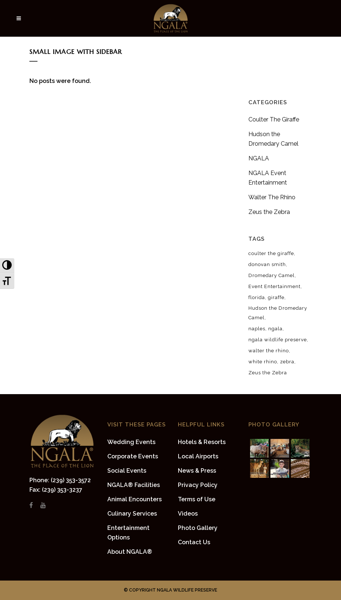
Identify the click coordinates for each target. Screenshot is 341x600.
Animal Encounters (134, 499)
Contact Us (194, 542)
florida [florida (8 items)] (256, 297)
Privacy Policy (198, 484)
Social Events (126, 470)
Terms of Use (196, 499)
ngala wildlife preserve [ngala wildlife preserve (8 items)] (277, 339)
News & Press (197, 470)
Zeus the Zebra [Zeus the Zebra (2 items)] (267, 372)
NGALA (258, 158)
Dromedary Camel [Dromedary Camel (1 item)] (271, 275)
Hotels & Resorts (202, 442)
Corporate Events (132, 456)
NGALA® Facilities (133, 484)
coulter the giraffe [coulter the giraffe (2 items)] (271, 253)
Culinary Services (132, 513)
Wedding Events (131, 442)
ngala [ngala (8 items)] (275, 328)
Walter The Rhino (271, 197)
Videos (188, 513)
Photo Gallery (198, 527)
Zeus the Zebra (269, 211)
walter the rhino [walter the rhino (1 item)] (268, 350)
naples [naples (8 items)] (256, 328)
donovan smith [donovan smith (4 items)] (267, 264)
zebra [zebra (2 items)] (287, 361)
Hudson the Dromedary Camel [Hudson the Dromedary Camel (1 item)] (277, 312)
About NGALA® (129, 551)
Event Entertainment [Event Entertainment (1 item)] (274, 286)
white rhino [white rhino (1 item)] (262, 361)
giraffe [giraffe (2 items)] (276, 297)
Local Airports (198, 456)
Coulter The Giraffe (273, 119)
